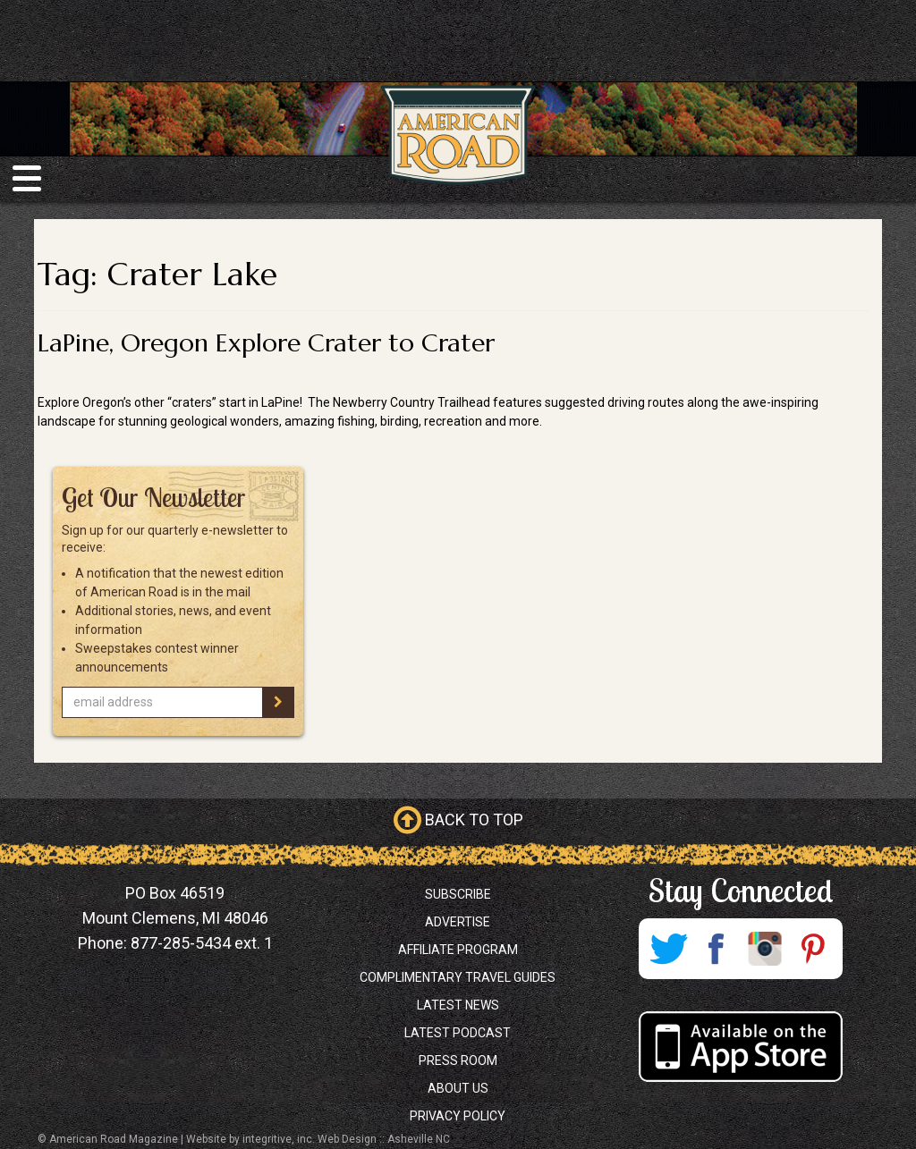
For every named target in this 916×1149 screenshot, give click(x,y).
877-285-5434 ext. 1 (202, 943)
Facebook (716, 948)
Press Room (458, 1060)
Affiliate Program (458, 949)
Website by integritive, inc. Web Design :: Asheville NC (318, 1139)
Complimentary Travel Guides (458, 977)
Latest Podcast (457, 1033)
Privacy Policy (457, 1116)
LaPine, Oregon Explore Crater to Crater (266, 343)
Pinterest (813, 948)
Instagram (764, 948)
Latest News (458, 1005)
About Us (458, 1088)
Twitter (668, 948)
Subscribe (458, 894)
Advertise (457, 922)
